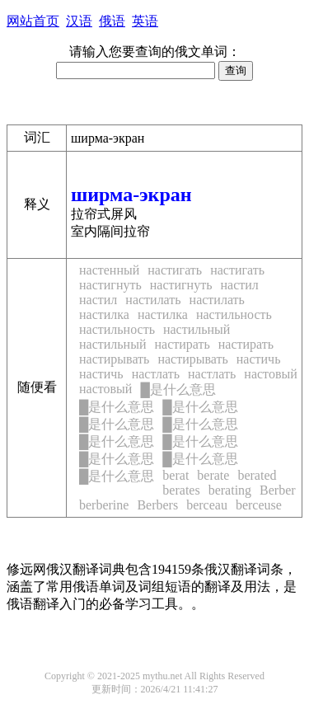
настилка (104, 314)
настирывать (114, 359)
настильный (196, 329)
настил (239, 285)
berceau (206, 505)
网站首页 (33, 21)
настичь (258, 359)
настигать (174, 270)
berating (229, 490)
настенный (109, 270)
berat (175, 475)
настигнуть (110, 285)
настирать (181, 344)
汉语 (79, 21)
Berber (278, 490)
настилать (152, 300)
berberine (104, 505)
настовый (270, 374)
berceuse (259, 505)
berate (213, 475)
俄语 (112, 21)
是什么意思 (177, 389)
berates (180, 490)
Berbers (157, 505)
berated (256, 475)
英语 (145, 21)
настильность (234, 314)
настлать (156, 374)
